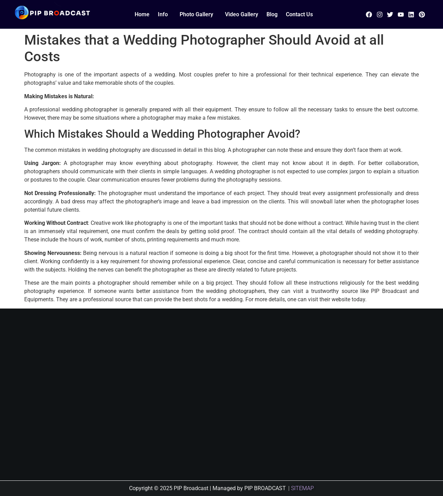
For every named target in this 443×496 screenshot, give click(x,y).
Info (163, 14)
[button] (164, 14)
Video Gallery (241, 14)
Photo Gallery (196, 14)
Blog (272, 14)
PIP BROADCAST (265, 488)
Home (142, 14)
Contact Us (299, 14)
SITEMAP (302, 488)
